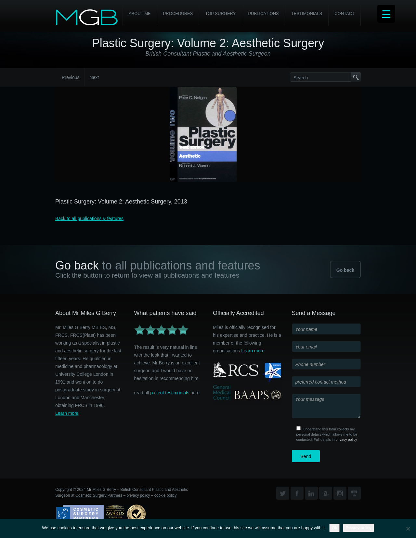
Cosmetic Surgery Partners (98, 495)
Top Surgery (220, 13)
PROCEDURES (178, 13)
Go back (345, 270)
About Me (140, 13)
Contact (344, 13)
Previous (70, 77)
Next (94, 77)
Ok (334, 527)
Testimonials (306, 13)
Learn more (67, 413)
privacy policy (346, 439)
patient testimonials (169, 392)
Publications (263, 13)
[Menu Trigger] (386, 14)
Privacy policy (358, 527)
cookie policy (165, 495)
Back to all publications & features (89, 218)
